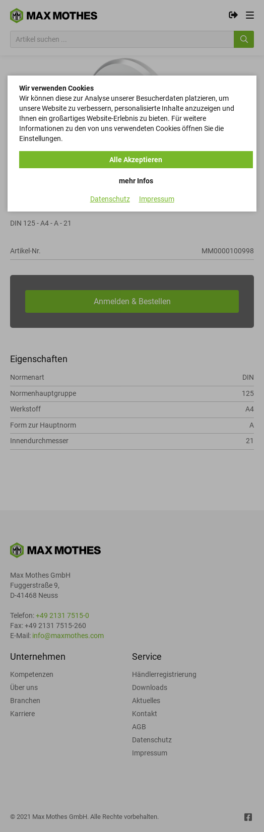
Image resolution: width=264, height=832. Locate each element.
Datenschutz (110, 199)
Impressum (156, 199)
